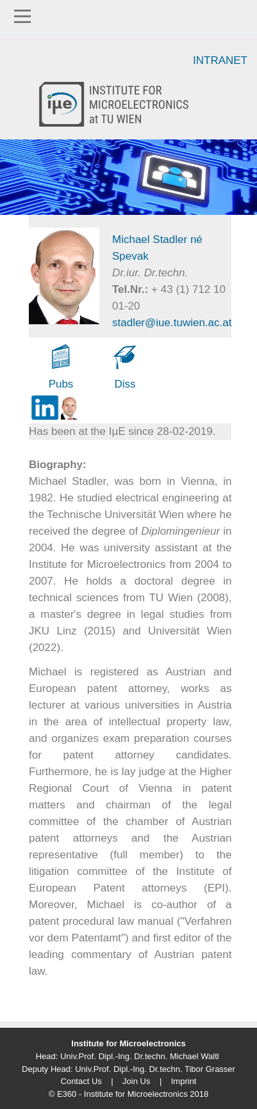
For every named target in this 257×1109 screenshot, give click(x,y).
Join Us (136, 1081)
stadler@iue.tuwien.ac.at (171, 323)
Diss (124, 384)
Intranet (220, 60)
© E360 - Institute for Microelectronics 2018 (128, 1094)
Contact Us (81, 1081)
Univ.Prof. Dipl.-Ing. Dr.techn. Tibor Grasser (155, 1069)
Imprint (184, 1081)
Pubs (61, 384)
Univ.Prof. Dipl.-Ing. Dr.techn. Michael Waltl (139, 1056)
